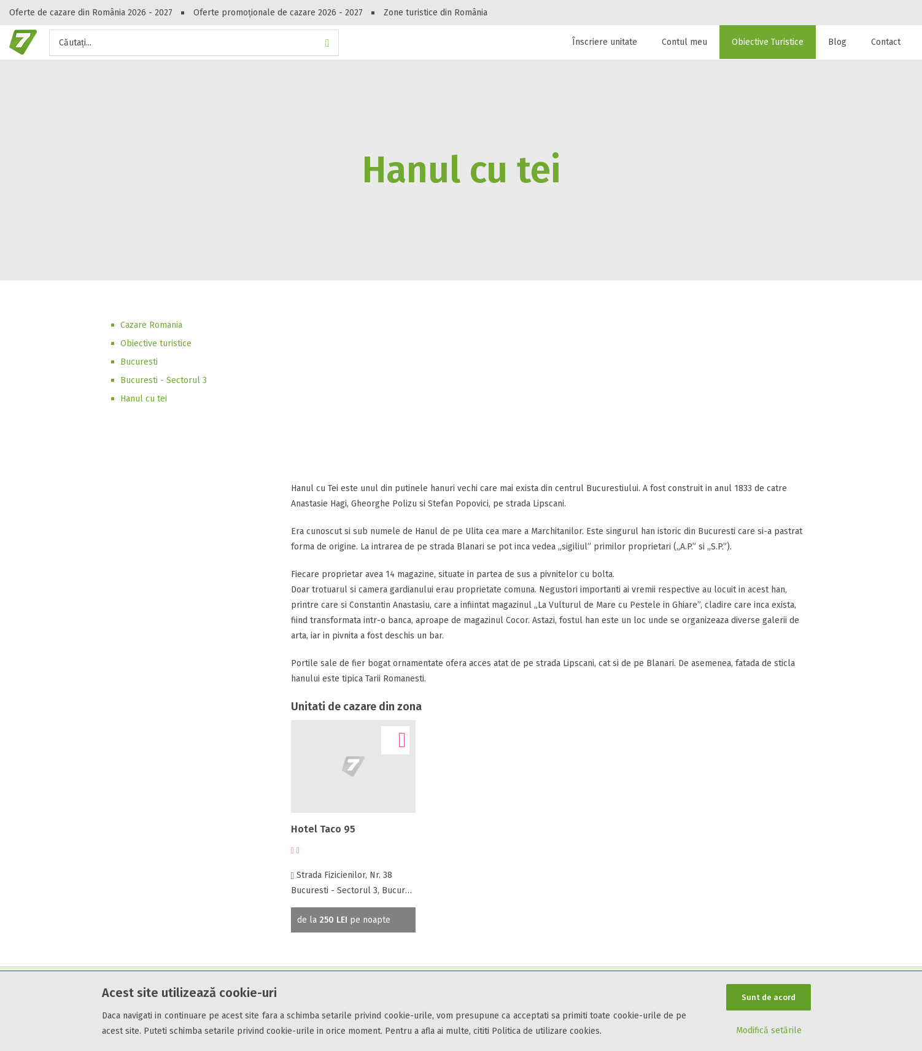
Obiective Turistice (768, 42)
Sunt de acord (769, 997)
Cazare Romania (151, 325)
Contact (886, 42)
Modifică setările (769, 1030)
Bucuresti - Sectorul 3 (163, 380)
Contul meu (684, 42)
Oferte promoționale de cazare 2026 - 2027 (278, 12)
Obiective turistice (156, 343)
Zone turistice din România (435, 12)
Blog (837, 42)
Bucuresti (139, 362)
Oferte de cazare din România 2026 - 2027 (90, 12)
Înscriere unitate (604, 42)
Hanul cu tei (143, 399)
